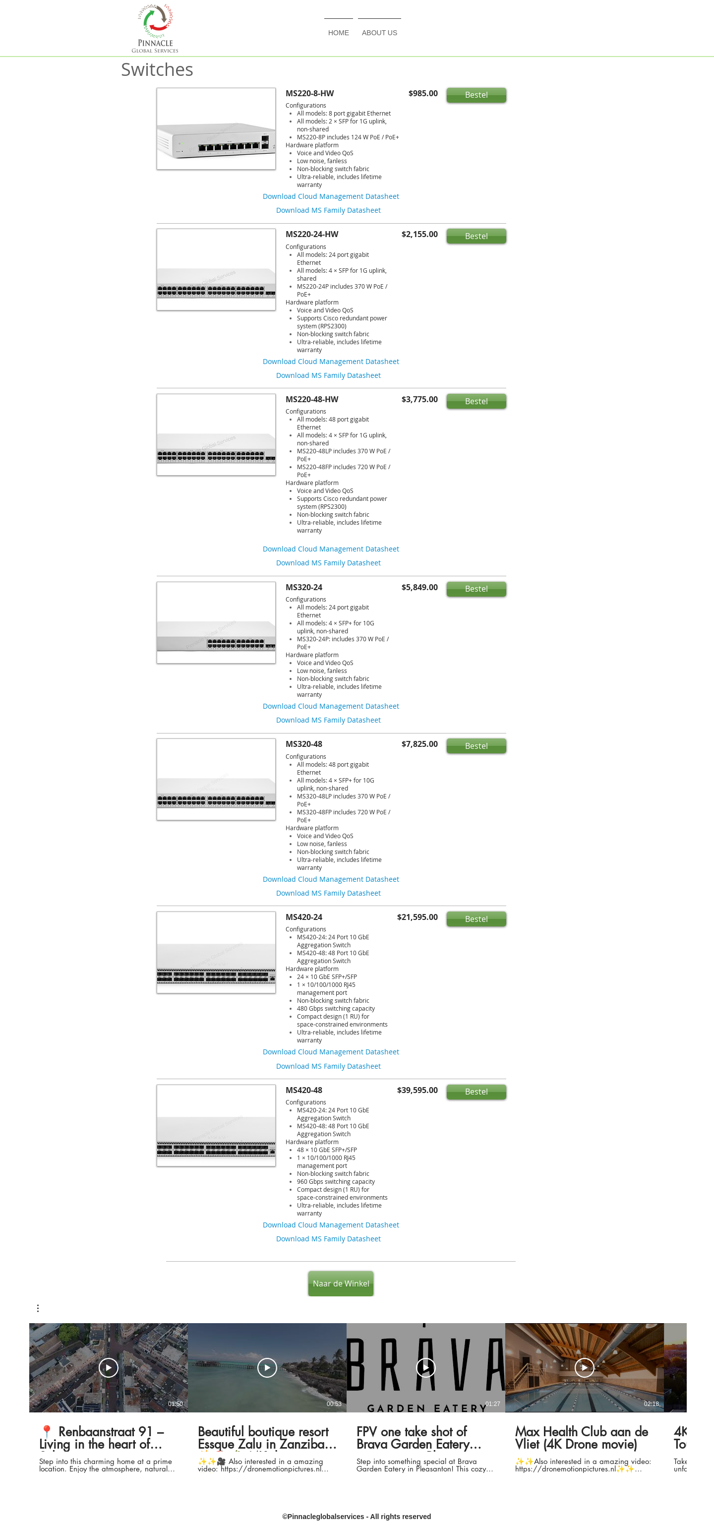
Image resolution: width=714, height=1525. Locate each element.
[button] (476, 95)
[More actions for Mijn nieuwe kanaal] (43, 1308)
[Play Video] (109, 1368)
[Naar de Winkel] (340, 1283)
